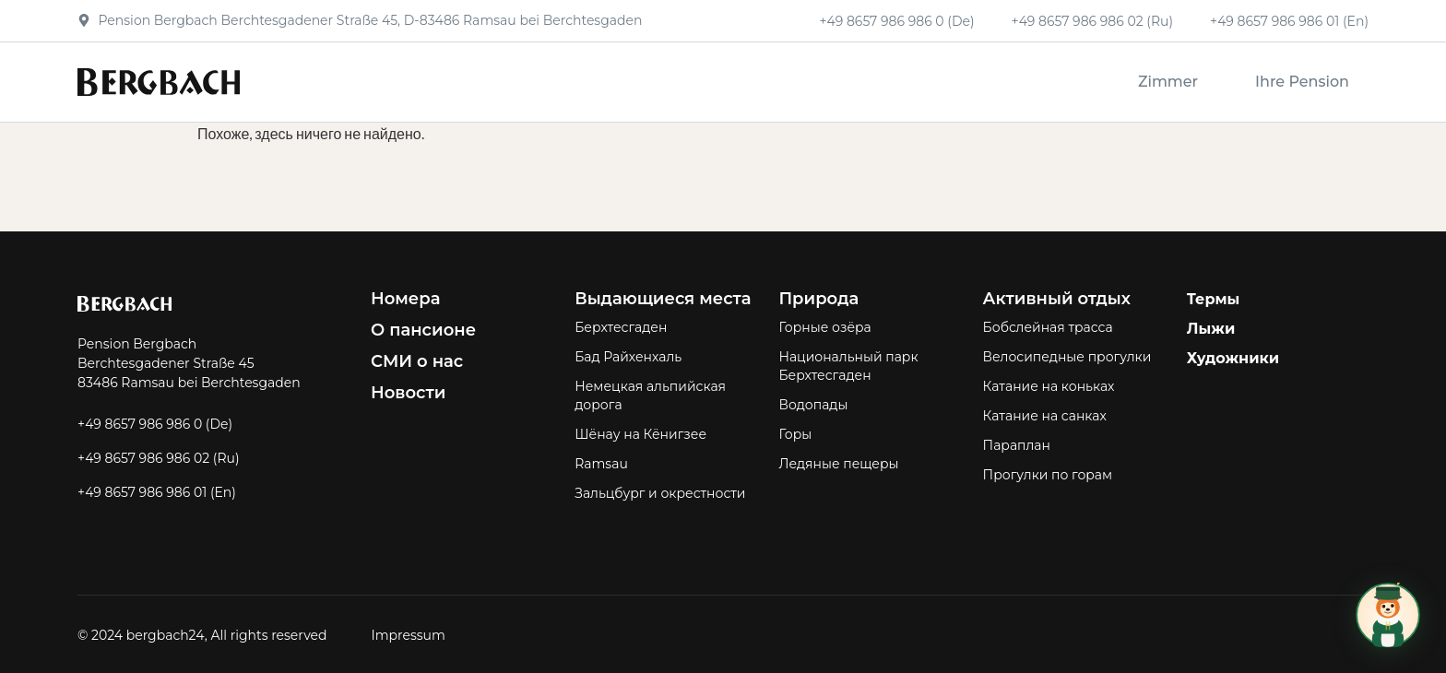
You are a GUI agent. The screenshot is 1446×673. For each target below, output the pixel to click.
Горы (795, 434)
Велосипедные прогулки (1067, 356)
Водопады (812, 404)
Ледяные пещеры (838, 463)
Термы (1213, 299)
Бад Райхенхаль (628, 356)
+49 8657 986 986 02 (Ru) (1093, 21)
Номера (405, 299)
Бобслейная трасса (1048, 327)
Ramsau (601, 463)
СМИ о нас (417, 361)
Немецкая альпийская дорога (650, 395)
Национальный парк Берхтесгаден (848, 366)
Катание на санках (1045, 415)
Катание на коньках (1049, 386)
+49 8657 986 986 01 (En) (1289, 21)
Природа (818, 299)
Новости (408, 393)
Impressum (407, 635)
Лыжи (1211, 328)
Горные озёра (824, 327)
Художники (1233, 358)
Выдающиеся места (663, 299)
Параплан (1016, 445)
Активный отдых (1057, 299)
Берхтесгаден (621, 327)
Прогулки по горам (1048, 474)
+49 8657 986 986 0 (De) (896, 21)
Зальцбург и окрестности (660, 493)
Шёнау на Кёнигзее (640, 434)
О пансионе (423, 330)
